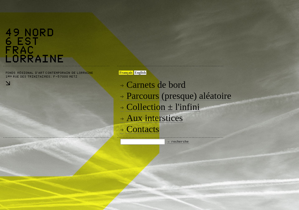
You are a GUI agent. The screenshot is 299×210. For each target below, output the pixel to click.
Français (126, 73)
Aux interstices (154, 118)
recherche (180, 142)
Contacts (142, 129)
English (140, 73)
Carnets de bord (156, 84)
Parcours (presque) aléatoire (178, 95)
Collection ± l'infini (163, 107)
